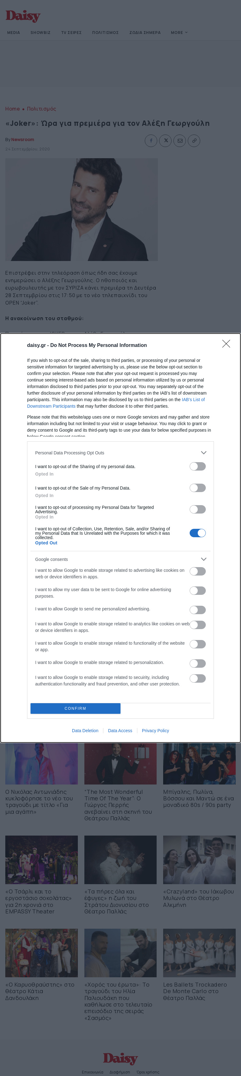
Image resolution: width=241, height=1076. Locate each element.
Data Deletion (85, 730)
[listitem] (120, 452)
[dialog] (120, 538)
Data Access (120, 730)
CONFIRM (75, 708)
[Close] (228, 346)
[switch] (198, 466)
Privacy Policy (155, 730)
